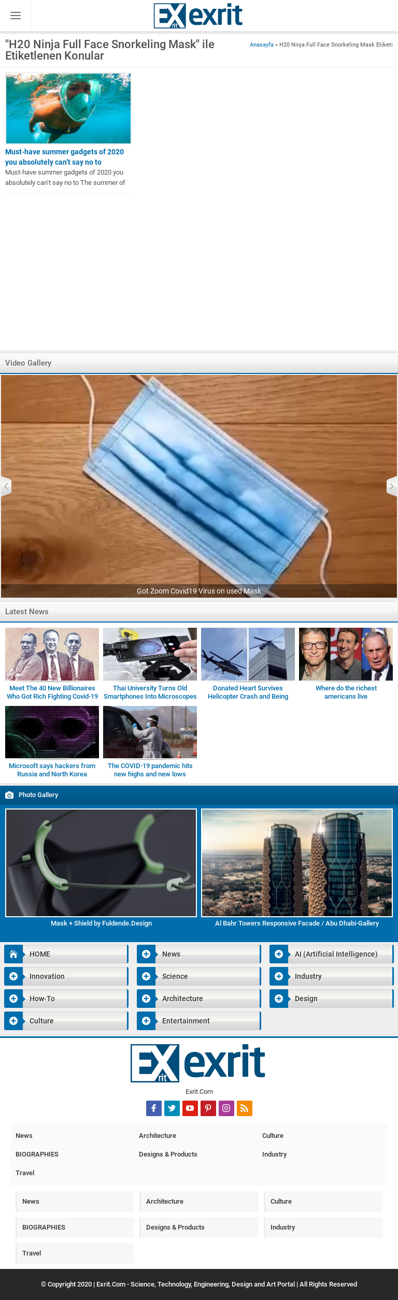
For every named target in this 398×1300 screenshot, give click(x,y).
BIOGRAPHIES (37, 1154)
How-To (29, 998)
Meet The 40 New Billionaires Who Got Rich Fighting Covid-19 (52, 692)
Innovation (34, 976)
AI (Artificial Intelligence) (323, 954)
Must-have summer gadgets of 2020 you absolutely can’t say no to (64, 157)
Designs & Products (168, 1154)
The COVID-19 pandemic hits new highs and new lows (150, 770)
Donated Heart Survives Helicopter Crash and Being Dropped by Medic (248, 696)
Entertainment (173, 1021)
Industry (295, 976)
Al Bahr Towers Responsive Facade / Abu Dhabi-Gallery (297, 923)
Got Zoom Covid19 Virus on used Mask (199, 591)
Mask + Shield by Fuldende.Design (101, 923)
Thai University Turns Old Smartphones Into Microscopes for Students (150, 696)
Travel (25, 1173)
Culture (29, 1021)
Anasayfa (262, 44)
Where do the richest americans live (346, 692)
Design (293, 998)
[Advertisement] (199, 277)
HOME (27, 954)
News (158, 954)
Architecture (170, 998)
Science (162, 976)
